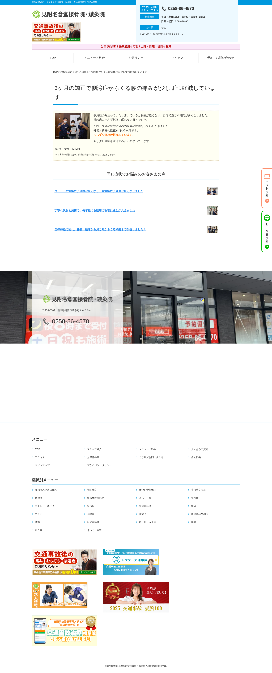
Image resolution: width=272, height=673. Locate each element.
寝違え (142, 514)
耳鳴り (90, 514)
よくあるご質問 (199, 449)
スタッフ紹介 (94, 449)
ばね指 (90, 506)
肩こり (38, 530)
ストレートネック (44, 506)
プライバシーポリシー (99, 465)
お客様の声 (136, 57)
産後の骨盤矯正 (147, 489)
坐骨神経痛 (145, 506)
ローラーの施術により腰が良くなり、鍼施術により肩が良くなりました (98, 191)
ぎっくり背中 (94, 530)
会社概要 (196, 457)
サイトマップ (42, 465)
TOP (53, 57)
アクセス (178, 57)
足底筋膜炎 (93, 522)
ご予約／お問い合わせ (219, 57)
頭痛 (193, 506)
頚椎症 (194, 498)
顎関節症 (92, 489)
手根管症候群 (198, 489)
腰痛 (193, 522)
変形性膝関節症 (95, 498)
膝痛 (37, 522)
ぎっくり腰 (145, 498)
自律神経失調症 (199, 514)
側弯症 (38, 498)
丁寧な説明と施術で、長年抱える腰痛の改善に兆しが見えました (94, 210)
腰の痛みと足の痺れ (46, 489)
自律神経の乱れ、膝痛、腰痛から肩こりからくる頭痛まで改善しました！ (100, 229)
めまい (38, 514)
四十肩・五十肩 (147, 522)
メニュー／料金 (94, 57)
